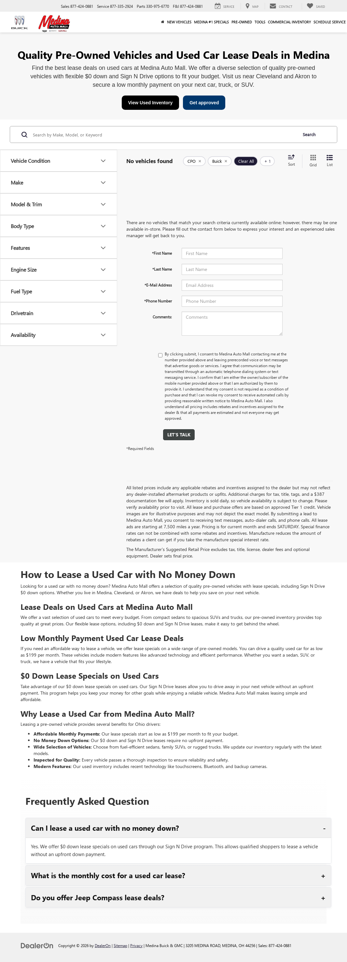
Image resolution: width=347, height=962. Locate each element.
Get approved (204, 102)
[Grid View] (312, 161)
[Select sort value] (293, 160)
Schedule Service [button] (329, 21)
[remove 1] (194, 161)
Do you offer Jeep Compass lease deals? (97, 897)
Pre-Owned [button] (241, 21)
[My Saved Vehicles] (316, 6)
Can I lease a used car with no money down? (105, 828)
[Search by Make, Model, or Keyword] (164, 134)
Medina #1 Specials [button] (211, 21)
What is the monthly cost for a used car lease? (108, 875)
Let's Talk (178, 434)
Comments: (162, 316)
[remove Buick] (220, 161)
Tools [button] (260, 21)
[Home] (163, 22)
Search (309, 134)
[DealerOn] (37, 945)
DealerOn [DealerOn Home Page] (103, 945)
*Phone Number (158, 300)
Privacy (136, 945)
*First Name (162, 253)
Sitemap (120, 945)
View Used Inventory (150, 102)
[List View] (330, 161)
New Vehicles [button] (179, 21)
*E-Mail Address (158, 285)
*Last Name (162, 269)
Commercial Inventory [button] (289, 21)
